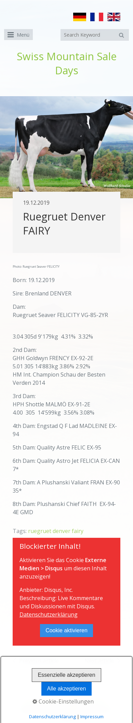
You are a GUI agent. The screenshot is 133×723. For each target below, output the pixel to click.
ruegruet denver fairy (55, 531)
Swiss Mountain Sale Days (67, 63)
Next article (99, 660)
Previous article (39, 660)
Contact (53, 703)
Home (32, 703)
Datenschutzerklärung (48, 614)
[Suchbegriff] (95, 35)
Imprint (75, 703)
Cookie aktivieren (66, 630)
